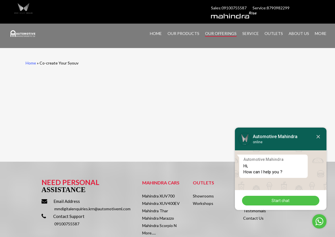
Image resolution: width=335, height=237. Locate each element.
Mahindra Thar (155, 210)
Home (31, 63)
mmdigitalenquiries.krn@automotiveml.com (92, 208)
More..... (149, 232)
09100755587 (66, 223)
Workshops (203, 203)
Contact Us (253, 218)
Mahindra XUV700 (158, 196)
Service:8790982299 (271, 7)
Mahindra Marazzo (158, 218)
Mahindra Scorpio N (159, 225)
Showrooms (203, 196)
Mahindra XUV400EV (161, 203)
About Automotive (260, 196)
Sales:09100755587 (229, 7)
